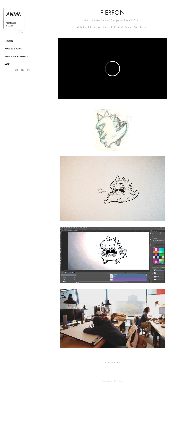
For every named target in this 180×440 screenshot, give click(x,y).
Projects (8, 41)
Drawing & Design (13, 49)
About (7, 64)
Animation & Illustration (16, 56)
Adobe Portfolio (117, 381)
